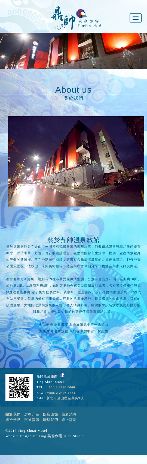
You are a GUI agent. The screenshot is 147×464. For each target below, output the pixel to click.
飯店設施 (50, 414)
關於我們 (13, 414)
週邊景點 (13, 420)
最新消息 (69, 414)
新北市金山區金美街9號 (65, 398)
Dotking (39, 436)
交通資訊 (31, 420)
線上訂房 (69, 420)
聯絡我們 (50, 420)
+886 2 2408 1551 (61, 393)
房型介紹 (31, 414)
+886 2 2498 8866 (61, 387)
